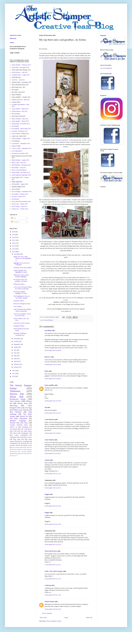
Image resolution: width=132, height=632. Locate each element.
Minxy (30, 429)
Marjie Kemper (49, 601)
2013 (13, 252)
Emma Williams (48, 320)
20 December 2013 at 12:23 (53, 474)
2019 (13, 234)
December (17, 254)
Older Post (89, 617)
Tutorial (13, 455)
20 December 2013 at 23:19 (53, 544)
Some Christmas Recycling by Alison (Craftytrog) (22, 310)
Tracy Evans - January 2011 (20, 204)
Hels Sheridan (16, 114)
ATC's (22, 429)
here (87, 241)
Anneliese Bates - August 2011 (21, 75)
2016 (13, 243)
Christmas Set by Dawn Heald (22, 267)
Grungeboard (13, 443)
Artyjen (47, 460)
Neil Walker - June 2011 (19, 167)
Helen (46, 371)
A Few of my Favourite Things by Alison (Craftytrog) (22, 288)
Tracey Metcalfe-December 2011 (21, 201)
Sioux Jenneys (15, 401)
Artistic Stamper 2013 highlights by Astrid (20, 271)
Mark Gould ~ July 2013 (19, 162)
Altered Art (24, 416)
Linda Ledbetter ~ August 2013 (21, 138)
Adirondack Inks (15, 437)
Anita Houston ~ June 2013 (20, 72)
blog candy (16, 439)
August (16, 347)
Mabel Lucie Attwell (20, 410)
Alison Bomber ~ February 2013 (21, 65)
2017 (13, 240)
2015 (13, 246)
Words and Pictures (51, 551)
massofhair (48, 330)
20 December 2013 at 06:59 (53, 378)
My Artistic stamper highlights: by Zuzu (20, 292)
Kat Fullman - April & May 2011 (21, 128)
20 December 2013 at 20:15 (53, 488)
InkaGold (23, 443)
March (16, 361)
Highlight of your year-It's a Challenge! (21, 264)
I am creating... (17, 306)
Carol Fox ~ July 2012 (18, 80)
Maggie (47, 494)
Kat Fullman (15, 126)
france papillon (49, 385)
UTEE (15, 431)
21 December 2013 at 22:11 (53, 565)
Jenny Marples (49, 440)
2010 (13, 376)
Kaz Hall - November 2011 (20, 131)
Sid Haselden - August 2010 (20, 184)
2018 (13, 237)
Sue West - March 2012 (18, 196)
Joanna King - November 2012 (21, 124)
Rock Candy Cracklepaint (19, 435)
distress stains (22, 403)
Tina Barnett (15, 199)
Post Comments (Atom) (54, 621)
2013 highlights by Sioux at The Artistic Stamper (21, 297)
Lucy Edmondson (17, 151)
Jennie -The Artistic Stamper (54, 571)
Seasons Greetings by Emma (21, 304)
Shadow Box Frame (21, 453)
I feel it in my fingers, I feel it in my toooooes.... (22, 314)
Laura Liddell (16, 133)
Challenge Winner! (19, 326)
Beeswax (21, 449)
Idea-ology (13, 405)
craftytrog (48, 585)
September (17, 344)
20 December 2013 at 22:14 (53, 506)
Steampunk (25, 427)
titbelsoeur (13, 38)
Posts (13, 218)
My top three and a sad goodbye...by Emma (20, 280)
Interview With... (16, 451)
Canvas (15, 433)
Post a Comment (47, 613)
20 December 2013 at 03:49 (53, 364)
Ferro (30, 453)
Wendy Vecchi (27, 445)
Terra (30, 447)
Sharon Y (47, 357)
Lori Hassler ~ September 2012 (21, 143)
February (16, 364)
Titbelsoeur (15, 391)
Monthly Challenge (18, 421)
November (17, 339)
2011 (13, 373)
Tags (30, 408)
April (15, 358)
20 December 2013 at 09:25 (53, 453)
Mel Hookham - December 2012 (21, 165)
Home (66, 617)
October (16, 341)
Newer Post (43, 617)
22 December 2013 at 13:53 (53, 579)
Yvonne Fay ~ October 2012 (20, 209)
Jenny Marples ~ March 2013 (20, 121)
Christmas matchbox (61, 140)
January (16, 367)
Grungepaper (25, 433)
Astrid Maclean (49, 419)
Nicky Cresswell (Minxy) (19, 170)
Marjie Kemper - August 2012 (20, 160)
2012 (13, 370)
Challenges (29, 449)
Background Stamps (18, 399)
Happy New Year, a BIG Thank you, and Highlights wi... (22, 258)
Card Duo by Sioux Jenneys (21, 323)
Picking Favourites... (19, 284)
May (15, 356)
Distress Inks (17, 394)
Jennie (12, 42)
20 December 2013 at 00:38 (53, 350)
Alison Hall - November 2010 (20, 67)
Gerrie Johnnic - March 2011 (20, 109)
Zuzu (26, 423)
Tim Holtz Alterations (18, 418)
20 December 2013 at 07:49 (53, 401)
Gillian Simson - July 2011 (19, 111)
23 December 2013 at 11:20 (53, 595)
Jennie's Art (13, 427)
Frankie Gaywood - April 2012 (21, 99)
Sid (46, 407)
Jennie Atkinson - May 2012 (20, 119)
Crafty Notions (16, 447)
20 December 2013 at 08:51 (53, 433)
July (15, 350)
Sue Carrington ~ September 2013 (22, 191)
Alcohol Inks (14, 423)
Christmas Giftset (18, 301)
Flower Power (27, 437)
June (58, 199)
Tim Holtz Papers (26, 431)
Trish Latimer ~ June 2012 (19, 206)
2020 (13, 232)
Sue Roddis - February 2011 (20, 194)
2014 (13, 249)
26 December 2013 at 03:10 (53, 609)
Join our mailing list (106, 68)
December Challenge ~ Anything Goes (20, 334)
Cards (22, 408)
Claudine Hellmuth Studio (19, 425)
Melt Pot (14, 449)
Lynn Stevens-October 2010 (20, 153)
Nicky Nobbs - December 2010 (21, 172)
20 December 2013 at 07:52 (53, 413)
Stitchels (24, 447)
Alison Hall (16, 396)
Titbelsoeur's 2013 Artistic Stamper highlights (21, 276)
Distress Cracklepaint (23, 441)
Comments (15, 222)
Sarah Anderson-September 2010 (21, 175)
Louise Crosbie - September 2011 (21, 148)
